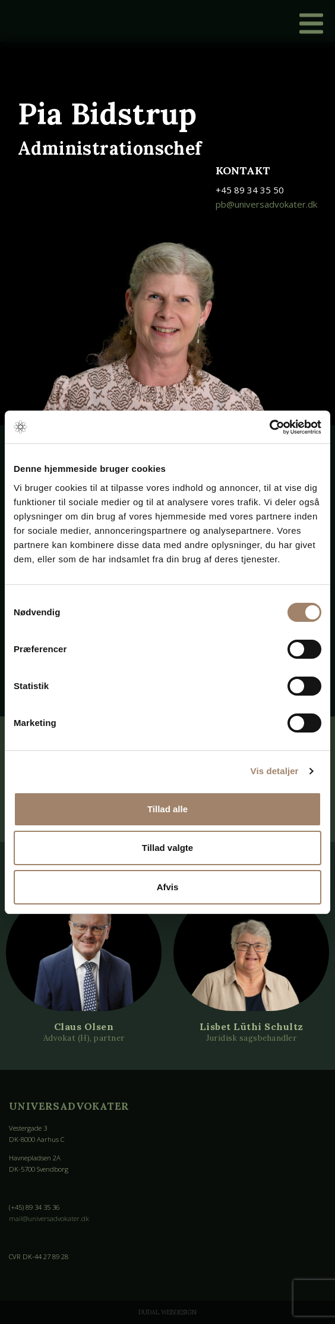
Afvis (168, 887)
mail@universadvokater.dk (49, 1218)
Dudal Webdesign (167, 1312)
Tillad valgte (167, 848)
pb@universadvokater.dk (266, 204)
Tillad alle (167, 809)
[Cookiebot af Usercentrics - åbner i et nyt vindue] (269, 427)
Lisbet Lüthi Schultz (252, 1026)
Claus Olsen (84, 1026)
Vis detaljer (275, 771)
